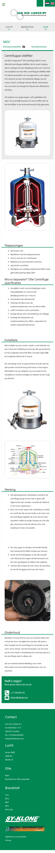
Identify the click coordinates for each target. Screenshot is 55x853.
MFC (7, 802)
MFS (7, 806)
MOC (7, 775)
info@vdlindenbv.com (14, 738)
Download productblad (12, 46)
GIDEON (8, 756)
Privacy (8, 840)
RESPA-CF (9, 759)
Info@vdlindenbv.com (19, 697)
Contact (11, 717)
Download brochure (39, 46)
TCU (7, 795)
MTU (7, 798)
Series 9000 (10, 752)
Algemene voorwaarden (15, 836)
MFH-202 (9, 809)
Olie (45, 26)
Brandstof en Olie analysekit (17, 779)
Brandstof (27, 26)
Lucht (9, 26)
